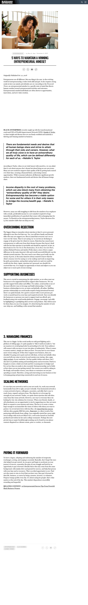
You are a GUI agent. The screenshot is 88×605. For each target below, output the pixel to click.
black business (21, 545)
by (30, 53)
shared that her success (45, 409)
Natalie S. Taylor (49, 132)
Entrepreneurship (18, 53)
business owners (9, 547)
